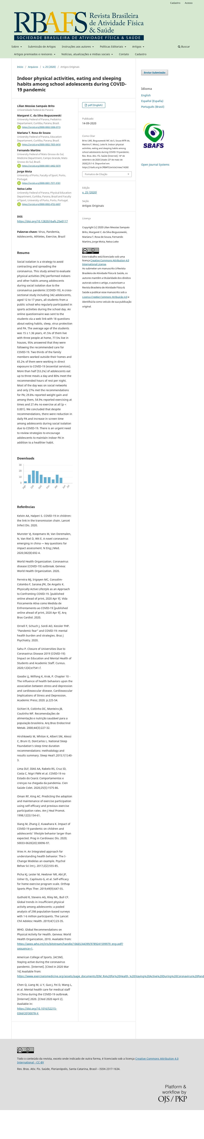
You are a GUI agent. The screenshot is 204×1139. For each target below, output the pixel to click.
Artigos (137, 46)
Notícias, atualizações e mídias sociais (86, 54)
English (146, 95)
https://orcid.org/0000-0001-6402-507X (41, 165)
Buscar (184, 46)
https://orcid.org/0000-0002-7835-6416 (41, 144)
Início (20, 67)
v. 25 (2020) (49, 67)
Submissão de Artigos (42, 46)
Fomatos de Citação (96, 174)
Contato (124, 54)
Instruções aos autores (77, 46)
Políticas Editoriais (112, 46)
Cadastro (140, 54)
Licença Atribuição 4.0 (104, 297)
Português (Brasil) (152, 106)
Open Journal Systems (155, 164)
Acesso (189, 3)
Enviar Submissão (154, 72)
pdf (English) (95, 105)
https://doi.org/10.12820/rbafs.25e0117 (42, 221)
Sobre (15, 46)
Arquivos (33, 67)
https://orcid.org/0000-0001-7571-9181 (41, 183)
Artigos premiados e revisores (33, 54)
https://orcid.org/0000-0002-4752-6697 (41, 204)
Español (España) (152, 101)
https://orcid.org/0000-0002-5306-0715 (41, 127)
